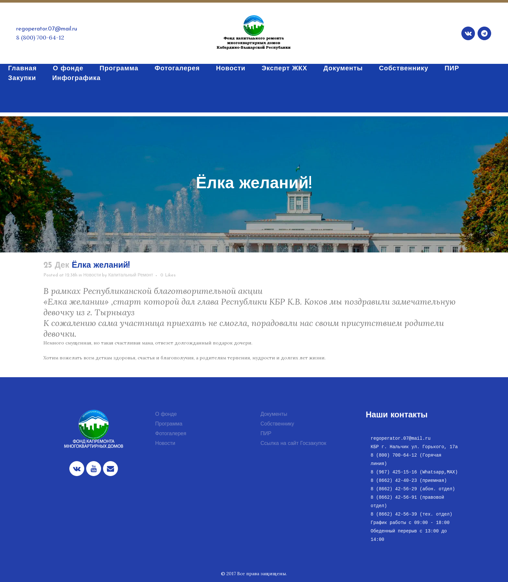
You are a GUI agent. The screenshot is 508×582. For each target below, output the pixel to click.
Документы (273, 414)
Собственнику (277, 424)
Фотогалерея (170, 433)
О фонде (166, 414)
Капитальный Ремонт (130, 275)
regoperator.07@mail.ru (46, 29)
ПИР (265, 433)
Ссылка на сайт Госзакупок (293, 443)
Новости (92, 275)
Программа (168, 424)
